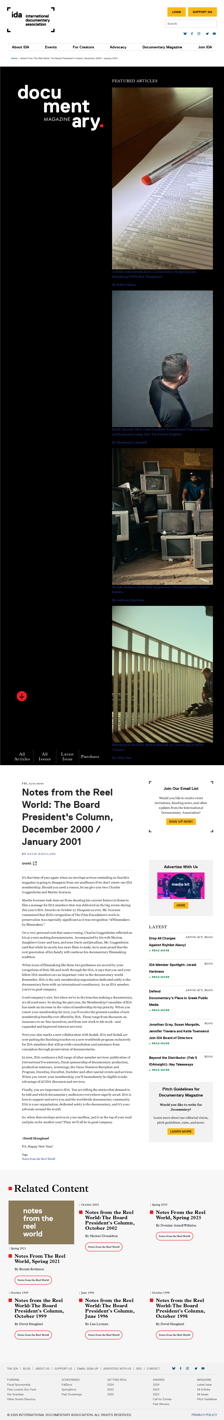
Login (175, 12)
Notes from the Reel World (41, 1159)
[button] (23, 696)
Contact (154, 1368)
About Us (43, 1368)
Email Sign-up (88, 1368)
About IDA (21, 47)
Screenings (71, 1379)
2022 (110, 1388)
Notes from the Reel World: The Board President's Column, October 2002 (110, 1220)
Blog (27, 1368)
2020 (110, 1393)
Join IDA (204, 47)
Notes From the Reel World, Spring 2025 (180, 1215)
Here (180, 905)
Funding (14, 1379)
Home (15, 58)
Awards (158, 1379)
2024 (110, 1384)
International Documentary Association (31, 19)
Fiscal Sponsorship (19, 1384)
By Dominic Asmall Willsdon (175, 1225)
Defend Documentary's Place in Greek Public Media (178, 998)
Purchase (91, 756)
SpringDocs (69, 1388)
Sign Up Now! (180, 821)
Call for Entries (161, 1398)
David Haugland (44, 854)
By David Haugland (30, 1323)
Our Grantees (16, 1393)
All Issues (46, 756)
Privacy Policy (203, 1414)
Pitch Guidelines (206, 1398)
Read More (160, 950)
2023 (155, 1388)
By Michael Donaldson (102, 1236)
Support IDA (202, 12)
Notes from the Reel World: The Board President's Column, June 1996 (110, 1307)
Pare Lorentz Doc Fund (22, 1388)
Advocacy (118, 47)
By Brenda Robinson (30, 1268)
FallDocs (67, 1384)
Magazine (203, 1379)
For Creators (83, 47)
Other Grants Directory (22, 1398)
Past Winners (160, 1403)
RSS (140, 1368)
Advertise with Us (118, 1368)
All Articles (23, 756)
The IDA (13, 1368)
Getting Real (117, 1379)
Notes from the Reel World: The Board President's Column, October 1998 (180, 1307)
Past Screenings (72, 1393)
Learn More (180, 1131)
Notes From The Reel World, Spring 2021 (41, 1258)
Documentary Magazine (162, 47)
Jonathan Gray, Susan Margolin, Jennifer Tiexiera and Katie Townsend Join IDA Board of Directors (178, 1031)
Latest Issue (68, 756)
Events (51, 47)
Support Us (64, 1368)
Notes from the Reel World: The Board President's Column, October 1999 (40, 1307)
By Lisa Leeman (97, 1323)
